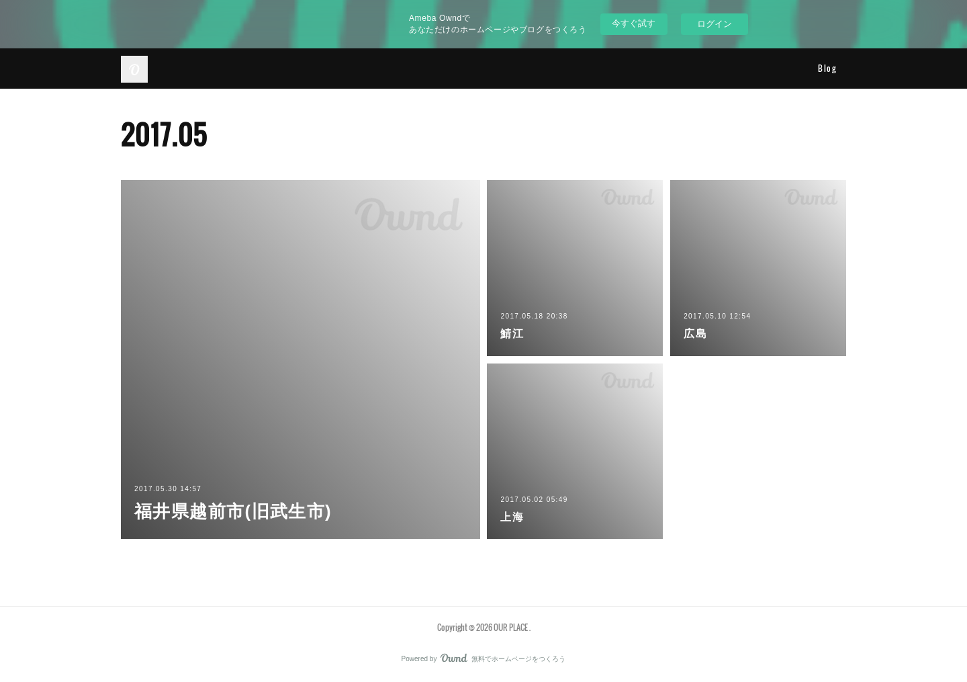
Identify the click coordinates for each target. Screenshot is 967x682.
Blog (827, 68)
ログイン (714, 24)
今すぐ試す (633, 23)
